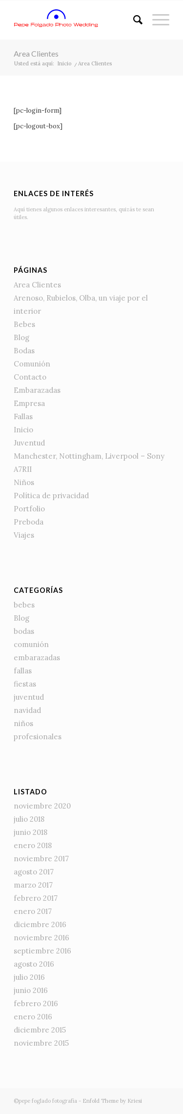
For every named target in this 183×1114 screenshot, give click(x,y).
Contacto (30, 377)
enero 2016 (33, 1016)
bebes (24, 604)
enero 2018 (33, 845)
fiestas (25, 684)
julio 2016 (29, 977)
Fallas (23, 416)
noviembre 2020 (42, 805)
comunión (31, 644)
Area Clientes (36, 53)
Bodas (24, 350)
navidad (27, 710)
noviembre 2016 (41, 937)
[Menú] (155, 20)
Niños (24, 482)
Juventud (29, 442)
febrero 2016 (36, 1003)
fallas (23, 670)
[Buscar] (132, 20)
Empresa (29, 403)
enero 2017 (33, 911)
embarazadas (37, 657)
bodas (24, 631)
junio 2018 (30, 832)
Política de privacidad (51, 495)
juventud (29, 697)
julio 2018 (29, 819)
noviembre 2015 (41, 1043)
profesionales (37, 736)
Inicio (23, 429)
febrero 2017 (36, 898)
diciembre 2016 (40, 924)
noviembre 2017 (41, 858)
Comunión (32, 363)
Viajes (24, 535)
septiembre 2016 (42, 950)
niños (23, 723)
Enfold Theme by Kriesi (112, 1100)
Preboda (28, 522)
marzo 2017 (33, 885)
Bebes (24, 324)
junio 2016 (31, 990)
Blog (21, 337)
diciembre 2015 (40, 1029)
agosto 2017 (34, 871)
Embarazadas (37, 390)
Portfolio (29, 508)
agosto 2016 (34, 964)
